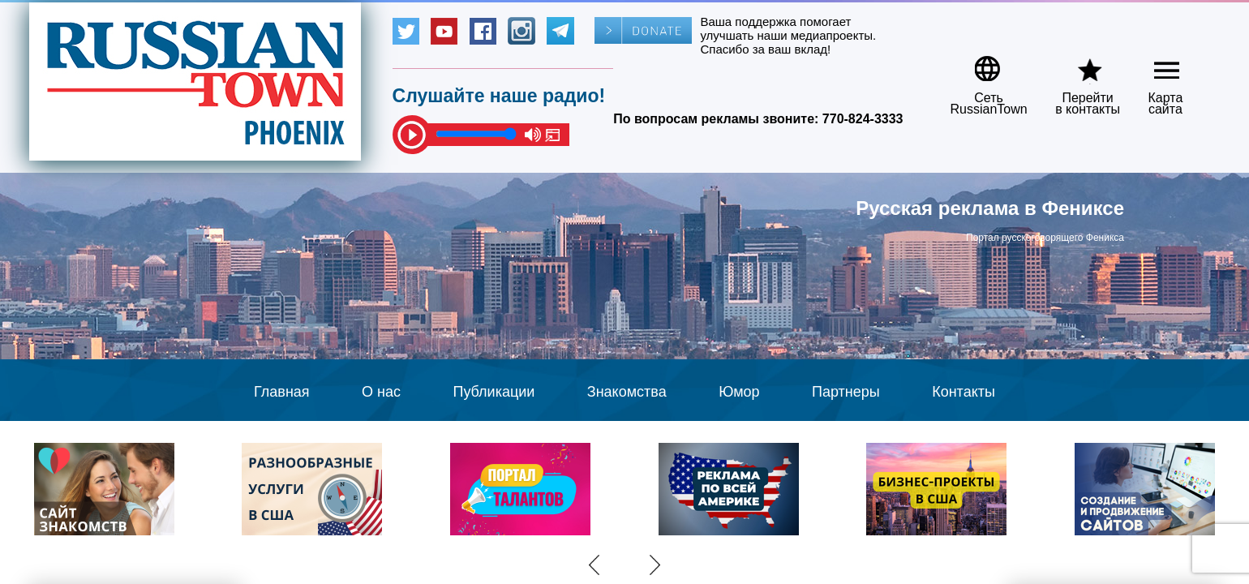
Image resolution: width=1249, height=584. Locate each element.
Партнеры (846, 392)
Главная (282, 392)
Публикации (493, 392)
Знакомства (627, 392)
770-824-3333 (862, 119)
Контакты (963, 392)
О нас (381, 392)
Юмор (739, 392)
